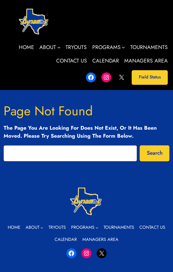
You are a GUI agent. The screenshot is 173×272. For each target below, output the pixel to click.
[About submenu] (59, 47)
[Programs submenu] (123, 47)
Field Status (150, 77)
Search (155, 153)
